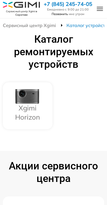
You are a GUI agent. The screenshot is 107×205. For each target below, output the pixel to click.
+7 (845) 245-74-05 (68, 4)
